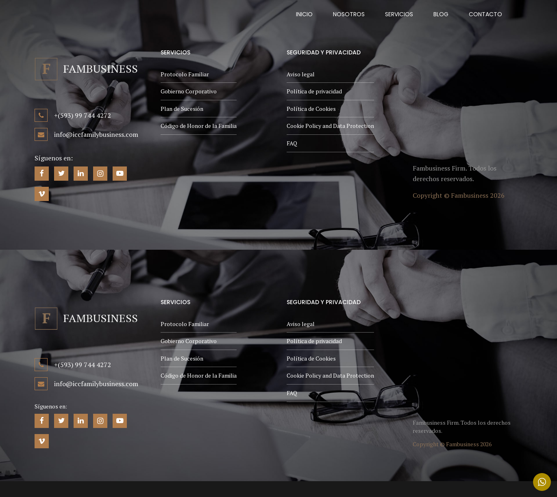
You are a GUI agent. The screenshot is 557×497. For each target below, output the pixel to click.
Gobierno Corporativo (189, 91)
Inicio (304, 14)
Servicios (399, 14)
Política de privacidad (314, 91)
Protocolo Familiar (185, 74)
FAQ (292, 143)
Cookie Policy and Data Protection (330, 126)
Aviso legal (301, 74)
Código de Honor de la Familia (199, 126)
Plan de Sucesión (182, 108)
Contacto (485, 14)
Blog (440, 14)
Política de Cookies (311, 108)
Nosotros (349, 14)
